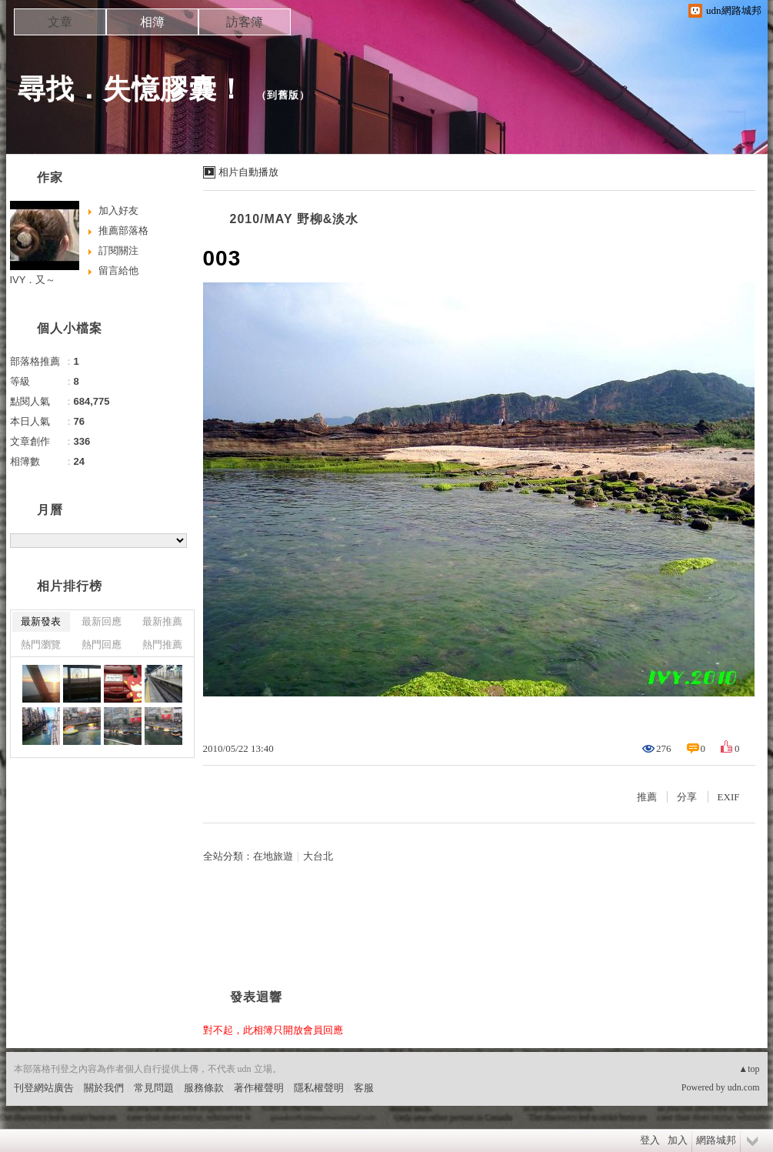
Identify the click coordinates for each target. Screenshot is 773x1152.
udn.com (744, 1087)
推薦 (647, 797)
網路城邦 (716, 1140)
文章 (60, 21)
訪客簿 (244, 21)
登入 (650, 1140)
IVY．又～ (33, 279)
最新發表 (41, 621)
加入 (678, 1140)
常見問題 (154, 1088)
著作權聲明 (259, 1088)
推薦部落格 (123, 230)
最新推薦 (162, 621)
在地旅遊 (273, 856)
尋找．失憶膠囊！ (131, 89)
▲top (748, 1069)
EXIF (729, 797)
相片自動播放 (248, 172)
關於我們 (104, 1088)
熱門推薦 (162, 644)
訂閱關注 (118, 250)
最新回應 (102, 621)
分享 (687, 797)
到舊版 (283, 95)
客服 (364, 1088)
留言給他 (118, 270)
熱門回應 (102, 644)
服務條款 (204, 1088)
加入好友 (118, 210)
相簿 (152, 21)
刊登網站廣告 (44, 1088)
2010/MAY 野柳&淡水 (294, 218)
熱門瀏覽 (41, 644)
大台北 (318, 856)
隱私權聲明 (319, 1088)
